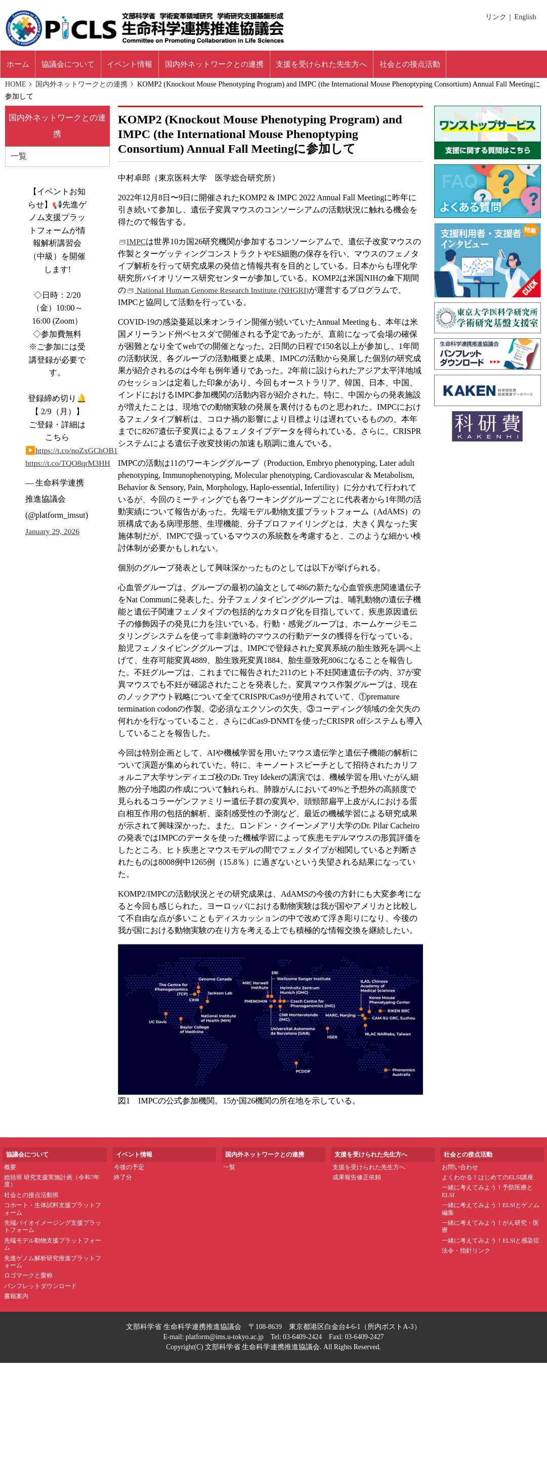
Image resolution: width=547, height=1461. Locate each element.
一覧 (19, 159)
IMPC (132, 244)
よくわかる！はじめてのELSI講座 (487, 1180)
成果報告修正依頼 (356, 1180)
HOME (15, 87)
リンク (497, 17)
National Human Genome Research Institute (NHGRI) (219, 292)
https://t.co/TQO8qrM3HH (68, 466)
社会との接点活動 (450, 65)
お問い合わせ (460, 1169)
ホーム (20, 65)
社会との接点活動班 (31, 1198)
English (525, 17)
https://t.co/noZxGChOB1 (77, 453)
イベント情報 (144, 65)
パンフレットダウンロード (40, 1289)
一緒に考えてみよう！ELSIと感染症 (490, 1243)
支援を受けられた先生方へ (368, 1169)
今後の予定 (129, 1169)
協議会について (76, 65)
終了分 (123, 1180)
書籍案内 (16, 1299)
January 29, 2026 (53, 534)
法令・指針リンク (466, 1253)
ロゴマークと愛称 (28, 1278)
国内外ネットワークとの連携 (82, 87)
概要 (10, 1169)
